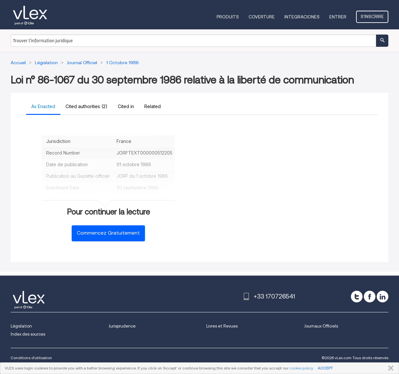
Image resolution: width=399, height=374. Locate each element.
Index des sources (28, 334)
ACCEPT (325, 368)
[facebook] (369, 296)
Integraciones (302, 16)
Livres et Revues (222, 326)
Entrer (337, 16)
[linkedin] (382, 296)
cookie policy (301, 368)
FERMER (389, 368)
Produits (228, 16)
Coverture (262, 16)
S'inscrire (372, 16)
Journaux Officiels (321, 326)
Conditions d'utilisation (31, 358)
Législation (21, 326)
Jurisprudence (122, 326)
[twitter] (357, 296)
